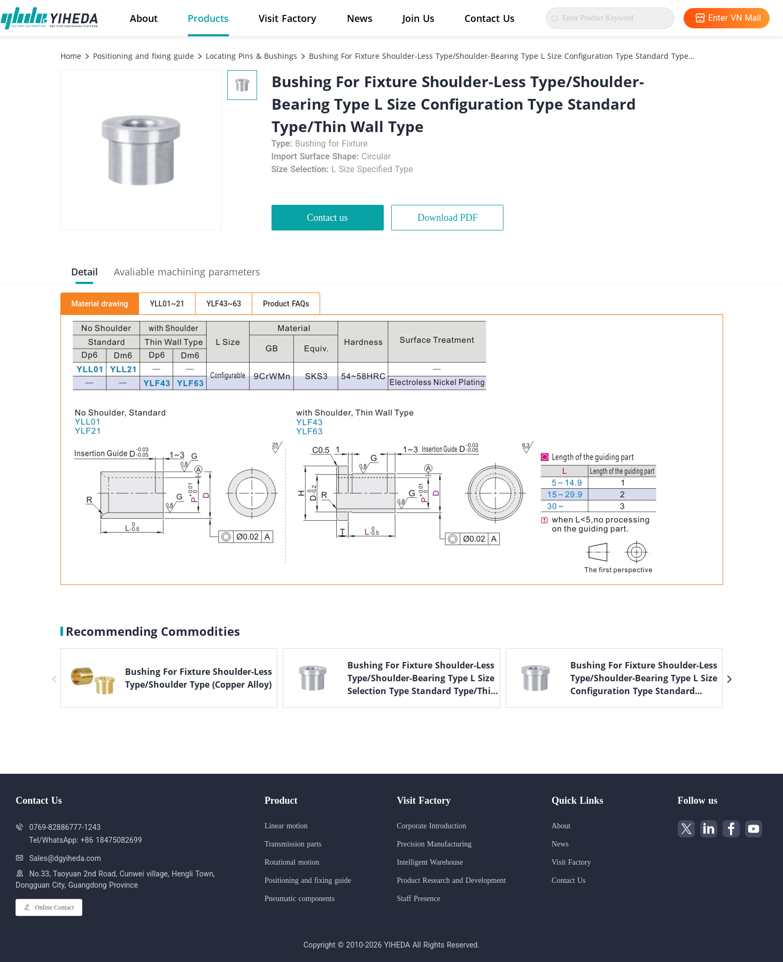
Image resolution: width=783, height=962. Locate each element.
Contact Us (489, 18)
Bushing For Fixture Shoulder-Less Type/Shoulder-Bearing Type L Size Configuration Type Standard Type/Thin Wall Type (500, 56)
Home (70, 56)
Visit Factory (287, 18)
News (360, 18)
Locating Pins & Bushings (250, 56)
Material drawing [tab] (100, 303)
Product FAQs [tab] (286, 303)
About (144, 18)
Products (208, 18)
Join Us (418, 18)
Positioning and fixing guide (142, 56)
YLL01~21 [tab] (167, 303)
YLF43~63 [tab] (223, 303)
